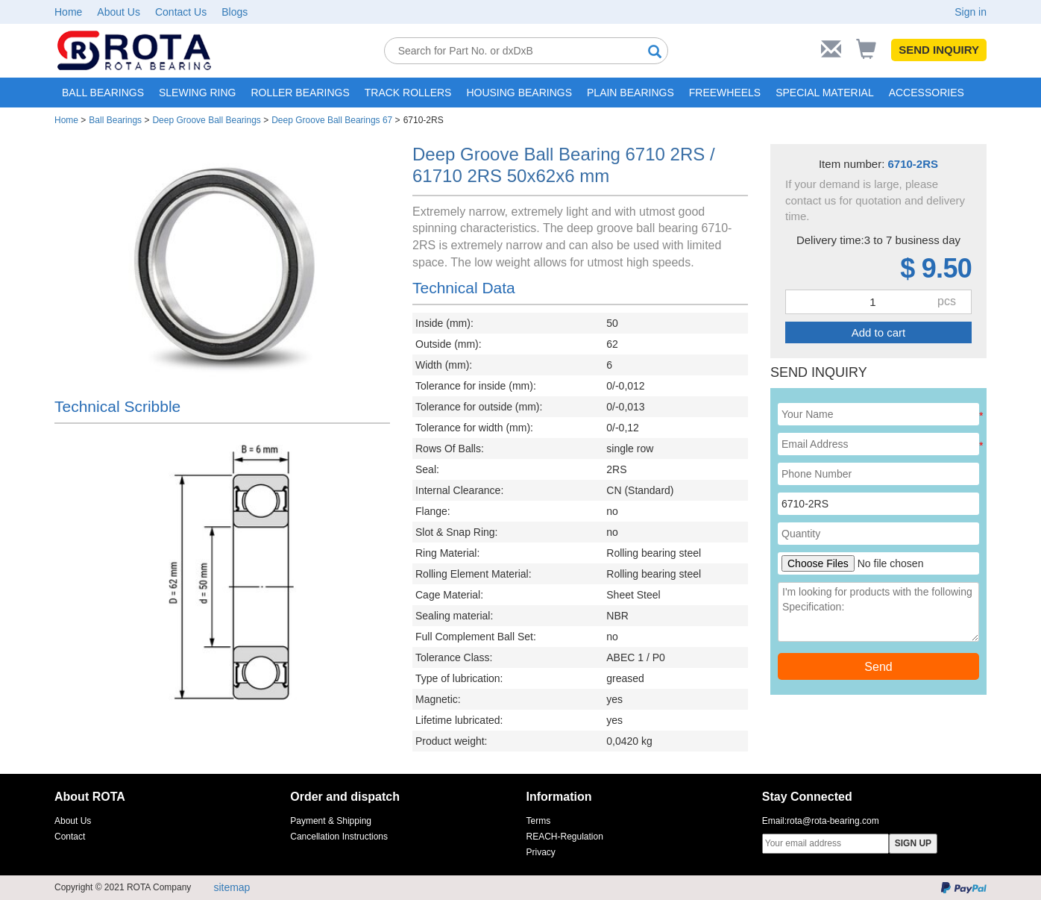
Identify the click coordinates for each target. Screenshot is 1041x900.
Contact (69, 836)
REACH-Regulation (564, 836)
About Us (118, 12)
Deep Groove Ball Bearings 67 (331, 120)
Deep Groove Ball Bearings (206, 120)
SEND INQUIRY (939, 49)
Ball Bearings (115, 120)
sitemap (231, 887)
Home (68, 12)
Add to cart (879, 332)
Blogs (234, 12)
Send (878, 666)
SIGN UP (913, 843)
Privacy (541, 852)
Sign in (970, 12)
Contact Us (181, 12)
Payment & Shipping (330, 821)
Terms (538, 821)
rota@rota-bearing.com (833, 821)
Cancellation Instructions (339, 836)
